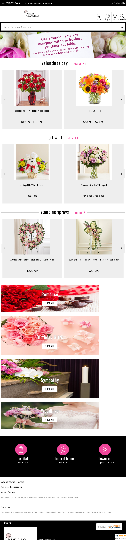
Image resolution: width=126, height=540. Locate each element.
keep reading (16, 413)
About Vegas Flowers (12, 408)
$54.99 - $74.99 (94, 122)
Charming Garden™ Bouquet (94, 185)
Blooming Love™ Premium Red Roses (32, 110)
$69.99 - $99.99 (94, 196)
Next (122, 99)
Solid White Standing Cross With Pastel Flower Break (94, 259)
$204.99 (94, 271)
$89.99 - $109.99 (32, 122)
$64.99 (32, 196)
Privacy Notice (83, 537)
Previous (4, 99)
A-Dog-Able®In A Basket (32, 185)
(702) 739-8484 (13, 3)
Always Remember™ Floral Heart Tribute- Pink (32, 259)
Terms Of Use (68, 537)
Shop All (78, 63)
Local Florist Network (100, 537)
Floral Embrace (94, 110)
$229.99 (32, 271)
